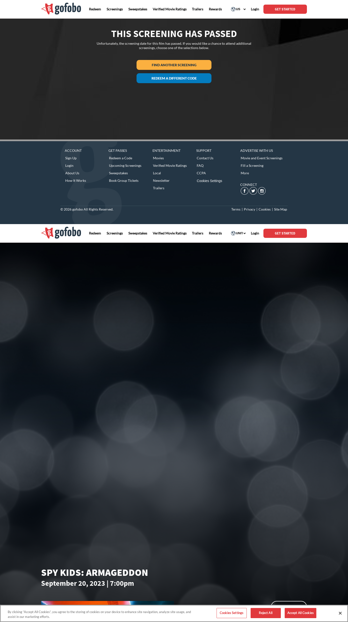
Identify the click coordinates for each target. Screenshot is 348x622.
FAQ (200, 165)
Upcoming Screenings (125, 165)
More (245, 173)
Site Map (280, 209)
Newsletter (161, 180)
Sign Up (71, 158)
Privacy (249, 209)
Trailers (158, 188)
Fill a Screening (252, 165)
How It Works (75, 180)
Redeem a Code (120, 158)
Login (69, 165)
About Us (72, 173)
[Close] (340, 613)
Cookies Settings (209, 181)
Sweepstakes (118, 173)
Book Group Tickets (123, 180)
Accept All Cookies (300, 613)
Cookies (265, 209)
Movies (158, 158)
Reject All (265, 613)
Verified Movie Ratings (170, 165)
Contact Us (205, 158)
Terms (235, 209)
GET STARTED (285, 9)
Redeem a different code (174, 78)
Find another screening (174, 65)
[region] (174, 613)
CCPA (201, 173)
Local (157, 173)
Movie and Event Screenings (262, 158)
